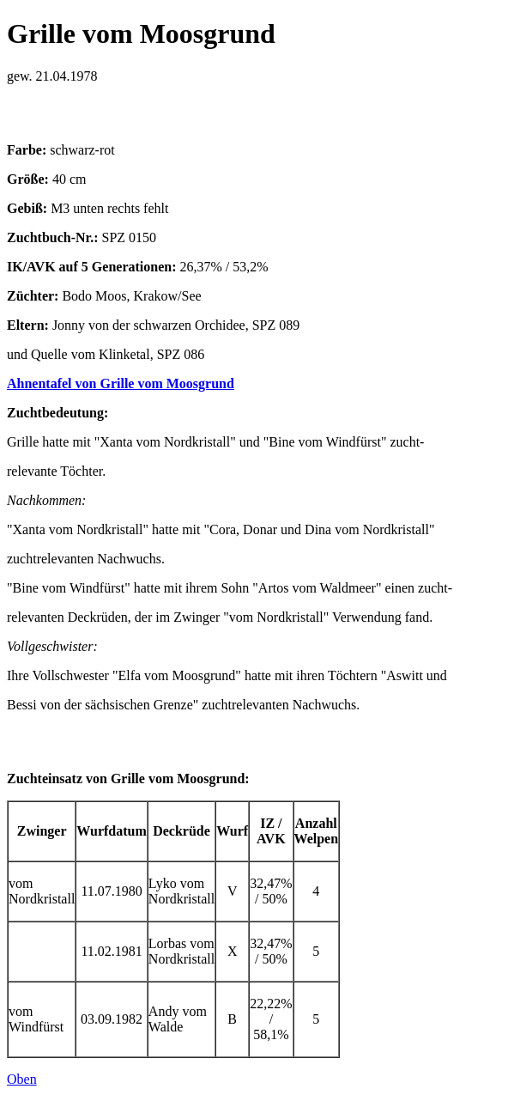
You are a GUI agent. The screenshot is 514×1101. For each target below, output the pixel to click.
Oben (22, 1079)
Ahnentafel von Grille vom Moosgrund (120, 383)
